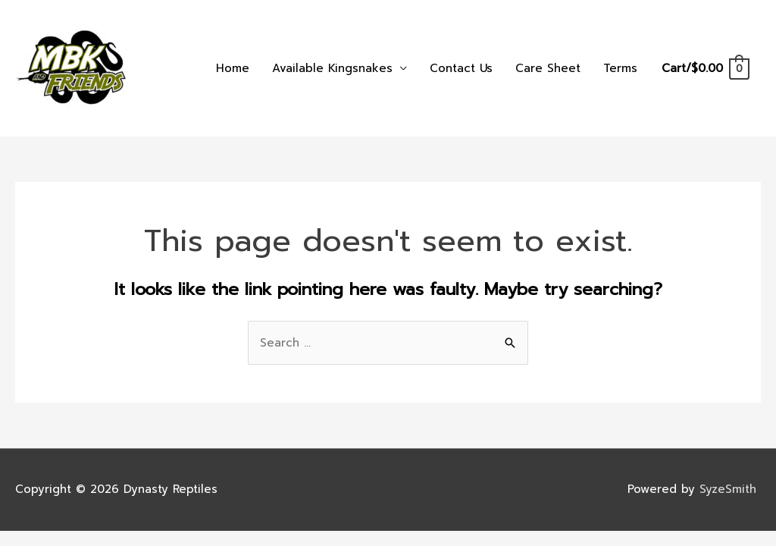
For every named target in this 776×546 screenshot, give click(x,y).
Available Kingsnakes (332, 68)
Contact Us (461, 68)
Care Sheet (547, 68)
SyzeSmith (730, 489)
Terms (620, 68)
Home (232, 68)
